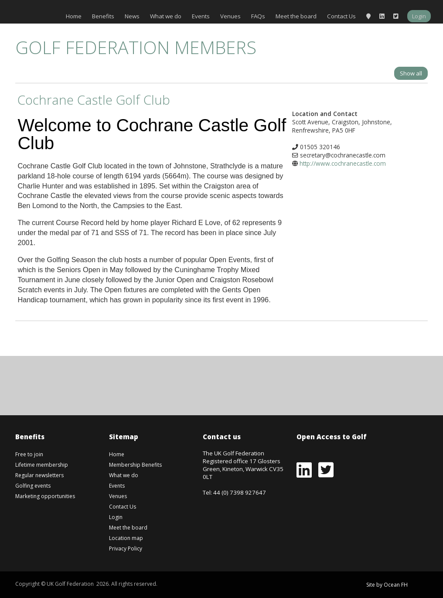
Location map (126, 538)
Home (74, 16)
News (132, 16)
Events (201, 16)
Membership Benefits (135, 464)
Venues (230, 16)
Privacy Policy (125, 548)
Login (419, 16)
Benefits (103, 16)
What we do (165, 16)
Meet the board (296, 16)
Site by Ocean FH (387, 584)
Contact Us (341, 16)
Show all (411, 73)
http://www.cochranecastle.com (343, 163)
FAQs (258, 16)
